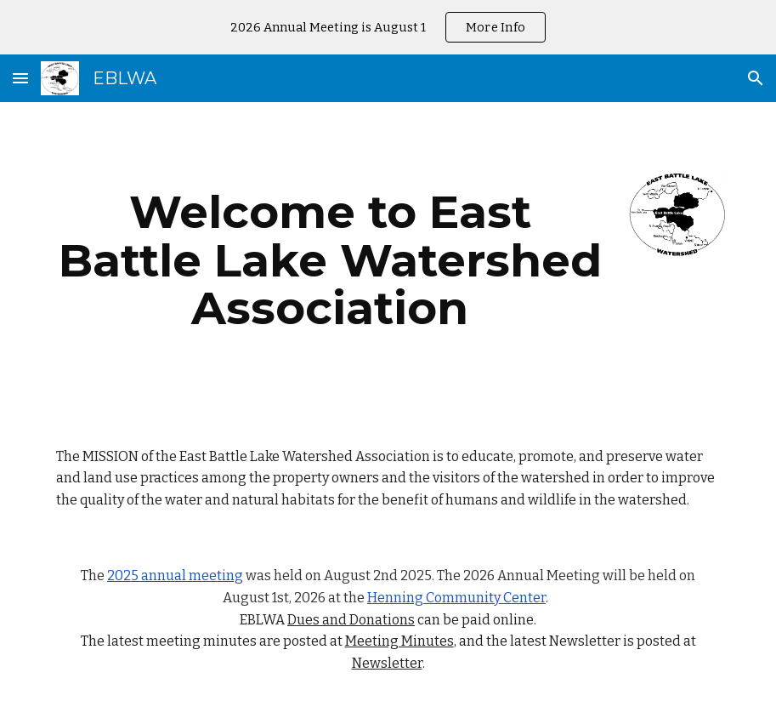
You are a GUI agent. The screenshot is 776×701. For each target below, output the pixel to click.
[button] (20, 77)
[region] (388, 27)
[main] (329, 260)
